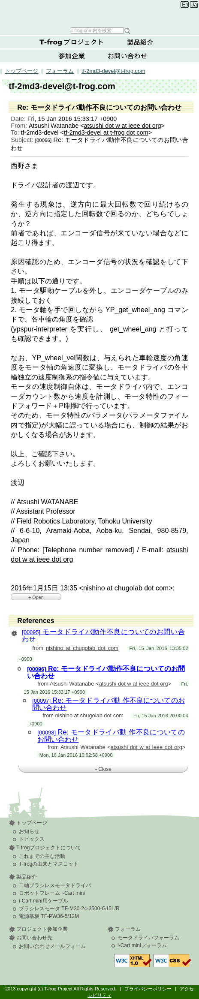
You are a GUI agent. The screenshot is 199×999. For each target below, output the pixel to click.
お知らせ (29, 831)
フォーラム (60, 71)
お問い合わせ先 (34, 938)
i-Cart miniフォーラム (142, 945)
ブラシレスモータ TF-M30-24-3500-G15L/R (69, 909)
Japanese (195, 5)
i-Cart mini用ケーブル (43, 901)
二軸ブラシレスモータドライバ (55, 885)
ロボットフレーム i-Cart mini (52, 893)
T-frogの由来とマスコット (48, 864)
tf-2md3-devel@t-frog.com (113, 71)
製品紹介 (140, 42)
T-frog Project (100, 13)
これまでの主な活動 (42, 856)
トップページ (21, 71)
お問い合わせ (127, 56)
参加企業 (72, 56)
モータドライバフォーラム (148, 938)
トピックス (32, 839)
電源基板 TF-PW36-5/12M (49, 916)
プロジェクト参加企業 (42, 929)
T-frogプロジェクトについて (71, 42)
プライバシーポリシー (148, 988)
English (185, 5)
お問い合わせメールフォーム (52, 946)
